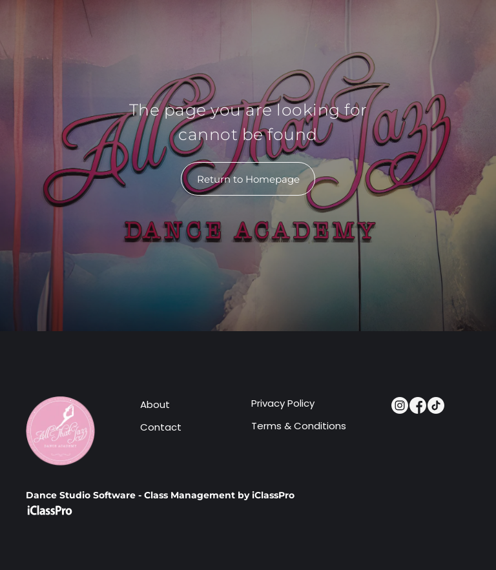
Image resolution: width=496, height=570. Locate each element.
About (155, 404)
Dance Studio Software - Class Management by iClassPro (160, 495)
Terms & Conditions (298, 426)
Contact (160, 427)
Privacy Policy (283, 403)
